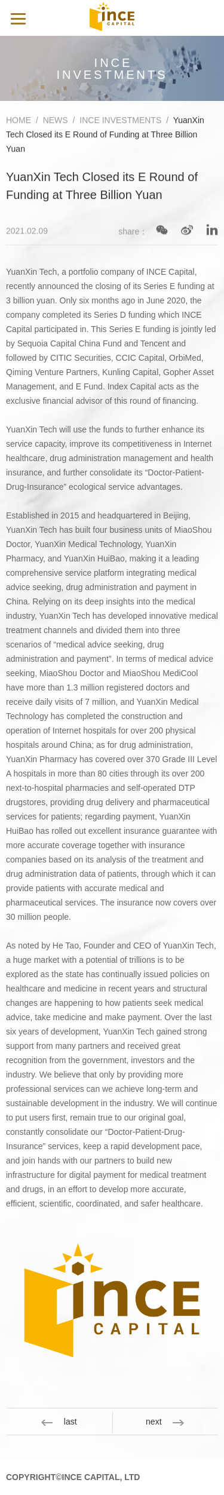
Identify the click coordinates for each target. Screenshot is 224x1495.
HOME (18, 122)
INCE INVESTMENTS (120, 122)
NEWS (55, 122)
